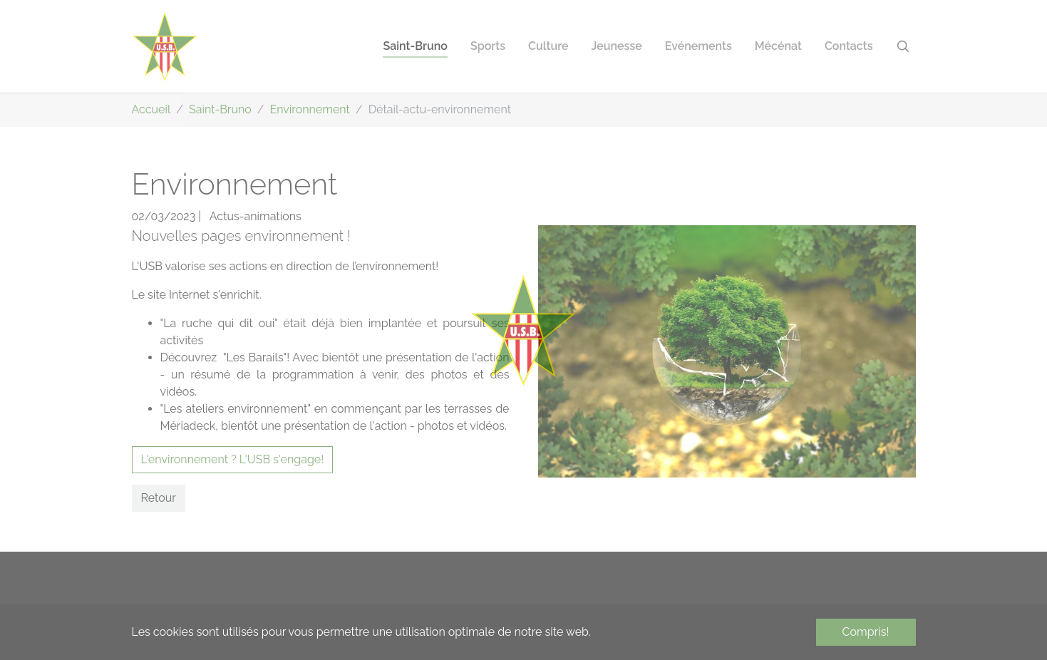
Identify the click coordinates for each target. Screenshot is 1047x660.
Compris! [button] (865, 632)
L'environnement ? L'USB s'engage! (232, 459)
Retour (158, 498)
